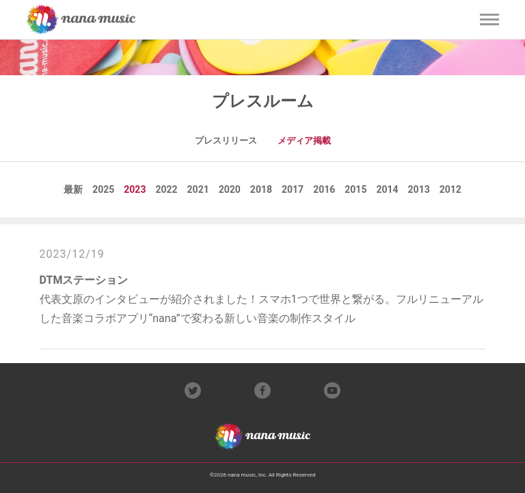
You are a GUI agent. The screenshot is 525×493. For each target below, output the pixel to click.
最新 (73, 189)
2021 (198, 189)
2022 (166, 189)
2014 (387, 189)
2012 (450, 189)
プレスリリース (226, 140)
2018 (261, 189)
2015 (355, 189)
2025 (103, 189)
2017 (293, 189)
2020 (230, 189)
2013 (419, 189)
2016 (324, 189)
